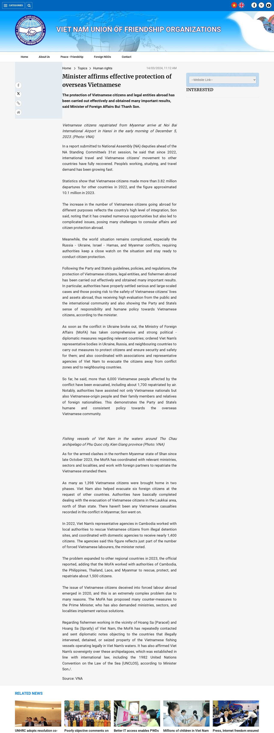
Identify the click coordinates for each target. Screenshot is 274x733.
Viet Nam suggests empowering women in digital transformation (85, 671)
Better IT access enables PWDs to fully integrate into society (136, 622)
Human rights (65, 68)
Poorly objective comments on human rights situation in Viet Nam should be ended (86, 624)
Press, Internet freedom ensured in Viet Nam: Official (236, 622)
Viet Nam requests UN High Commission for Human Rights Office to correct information (235, 671)
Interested (199, 89)
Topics (45, 68)
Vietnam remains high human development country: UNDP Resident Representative (36, 671)
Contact (126, 56)
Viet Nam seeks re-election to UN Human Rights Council (184, 669)
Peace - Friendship (72, 56)
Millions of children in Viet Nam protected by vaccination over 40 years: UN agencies (186, 624)
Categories (13, 5)
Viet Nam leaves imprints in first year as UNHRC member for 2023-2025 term (137, 671)
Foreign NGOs (102, 56)
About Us (44, 56)
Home (24, 56)
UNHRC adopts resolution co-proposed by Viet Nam (36, 622)
